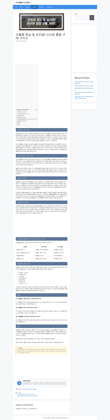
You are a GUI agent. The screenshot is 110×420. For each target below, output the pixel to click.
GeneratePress (64, 417)
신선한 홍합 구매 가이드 (23, 113)
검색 (76, 14)
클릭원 (34, 389)
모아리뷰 (25, 389)
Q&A (19, 122)
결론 (19, 124)
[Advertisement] (41, 52)
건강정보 (34, 7)
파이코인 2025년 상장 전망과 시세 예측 (26, 394)
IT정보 (21, 7)
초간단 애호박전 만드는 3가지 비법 (84, 86)
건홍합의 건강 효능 (22, 112)
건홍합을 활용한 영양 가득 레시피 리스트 (27, 119)
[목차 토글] (35, 110)
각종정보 (27, 7)
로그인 (29, 408)
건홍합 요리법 (21, 115)
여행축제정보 (49, 7)
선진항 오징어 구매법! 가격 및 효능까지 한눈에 (27, 395)
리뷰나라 (30, 389)
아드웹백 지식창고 (23, 2)
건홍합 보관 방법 (22, 117)
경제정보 (41, 7)
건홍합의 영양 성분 (22, 121)
